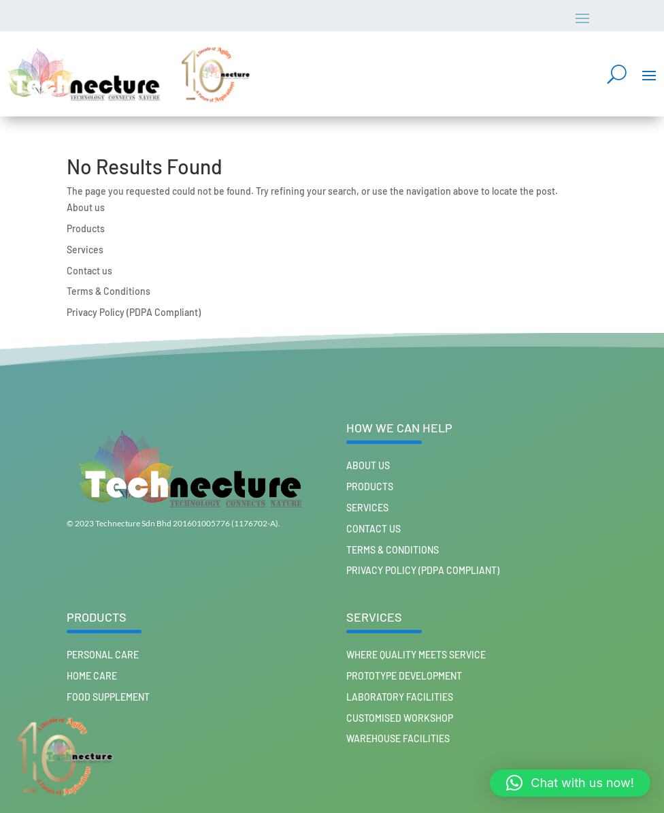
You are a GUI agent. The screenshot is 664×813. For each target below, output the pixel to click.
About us (86, 207)
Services (85, 249)
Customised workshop (399, 718)
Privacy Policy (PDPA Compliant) (134, 312)
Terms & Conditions (108, 291)
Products (86, 228)
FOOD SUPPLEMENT (108, 697)
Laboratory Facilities (399, 697)
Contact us (89, 270)
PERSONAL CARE (103, 654)
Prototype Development (404, 676)
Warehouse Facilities (398, 738)
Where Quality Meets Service (416, 654)
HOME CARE (92, 676)
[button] (570, 783)
